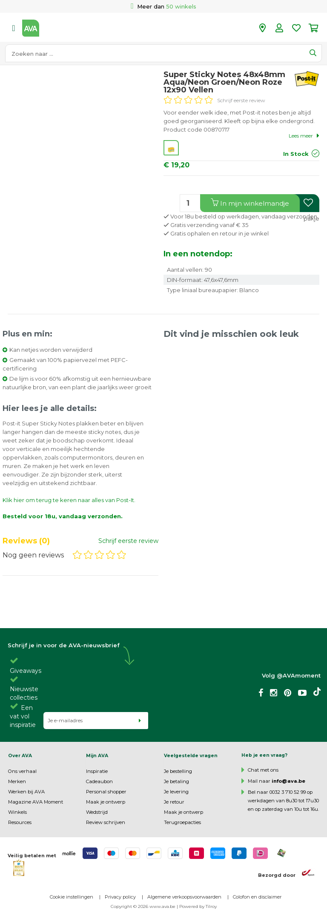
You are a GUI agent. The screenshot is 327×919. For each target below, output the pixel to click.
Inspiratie (97, 771)
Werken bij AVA (26, 792)
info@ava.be (288, 781)
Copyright (121, 906)
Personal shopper (106, 792)
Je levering (176, 792)
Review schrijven (105, 822)
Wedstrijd (97, 812)
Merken (17, 781)
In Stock (296, 153)
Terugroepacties (182, 822)
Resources (20, 822)
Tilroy (211, 906)
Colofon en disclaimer (257, 897)
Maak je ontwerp (105, 802)
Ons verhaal (22, 771)
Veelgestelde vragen (191, 755)
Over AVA (20, 755)
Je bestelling (178, 771)
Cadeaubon (99, 781)
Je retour (174, 802)
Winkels (17, 812)
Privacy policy (120, 897)
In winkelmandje (250, 202)
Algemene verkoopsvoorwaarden (184, 897)
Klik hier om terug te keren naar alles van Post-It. (69, 500)
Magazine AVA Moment (35, 802)
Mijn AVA (97, 755)
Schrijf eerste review (241, 100)
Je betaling (176, 781)
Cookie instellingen (71, 897)
